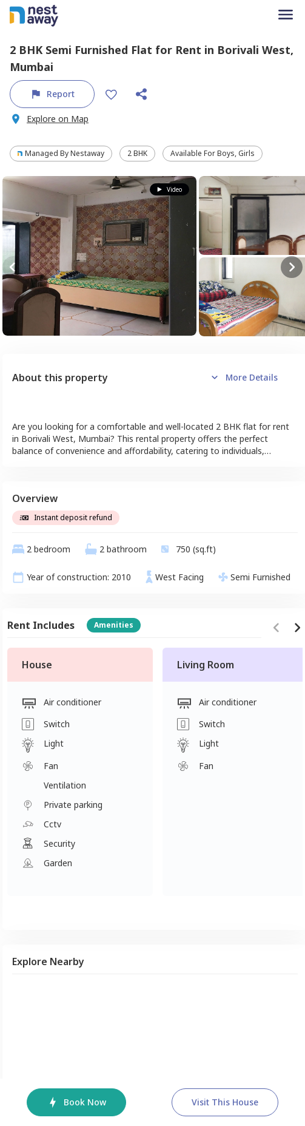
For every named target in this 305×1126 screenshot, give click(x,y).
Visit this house (225, 1102)
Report (52, 94)
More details (243, 377)
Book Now (76, 1102)
